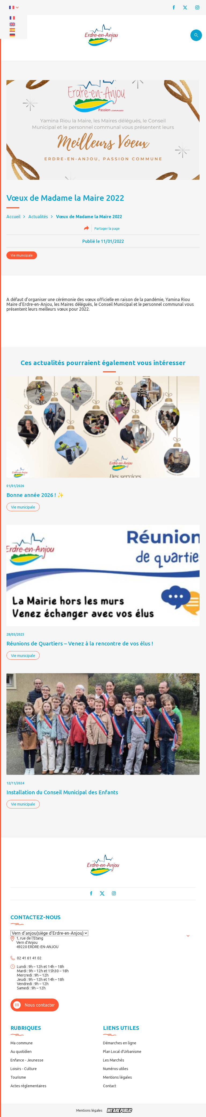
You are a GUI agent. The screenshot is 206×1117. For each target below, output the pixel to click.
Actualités (38, 216)
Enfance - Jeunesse (26, 1060)
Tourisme (18, 1077)
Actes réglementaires (28, 1086)
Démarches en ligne (119, 1043)
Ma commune (21, 1043)
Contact (109, 1086)
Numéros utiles (115, 1069)
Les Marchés (113, 1060)
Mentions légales (117, 1077)
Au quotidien (21, 1051)
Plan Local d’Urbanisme (122, 1051)
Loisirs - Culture (23, 1069)
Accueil (13, 216)
